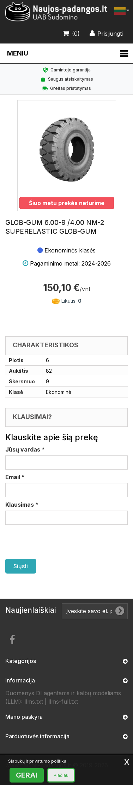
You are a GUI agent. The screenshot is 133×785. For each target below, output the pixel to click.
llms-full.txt (63, 701)
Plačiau (61, 775)
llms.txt (33, 701)
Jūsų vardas (25, 449)
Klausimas (21, 504)
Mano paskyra (24, 716)
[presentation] (59, 542)
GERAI (26, 775)
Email (15, 477)
